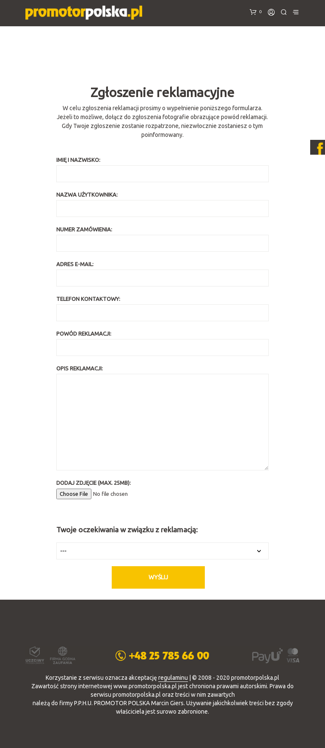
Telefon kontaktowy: (162, 308)
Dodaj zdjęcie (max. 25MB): (162, 488)
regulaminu (173, 678)
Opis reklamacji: (162, 417)
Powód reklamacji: (162, 343)
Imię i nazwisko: (162, 169)
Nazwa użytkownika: (162, 204)
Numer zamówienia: (162, 239)
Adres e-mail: (162, 273)
